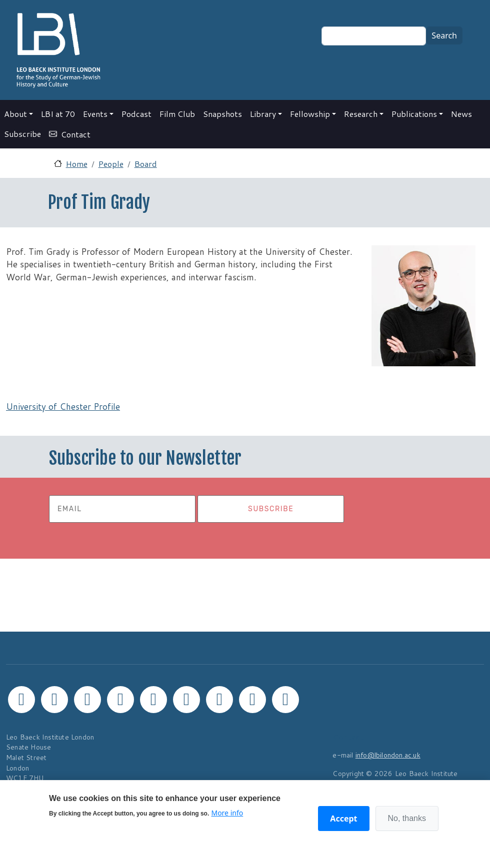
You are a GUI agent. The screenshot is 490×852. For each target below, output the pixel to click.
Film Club (177, 113)
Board (145, 163)
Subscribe (22, 133)
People (111, 163)
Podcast (137, 113)
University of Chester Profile (63, 406)
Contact (75, 134)
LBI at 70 (58, 113)
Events (95, 113)
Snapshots (222, 113)
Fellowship (310, 113)
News (461, 113)
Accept (343, 818)
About (15, 113)
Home (77, 163)
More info (227, 813)
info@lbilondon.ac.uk (388, 755)
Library (263, 113)
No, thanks (407, 818)
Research (361, 113)
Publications (414, 113)
